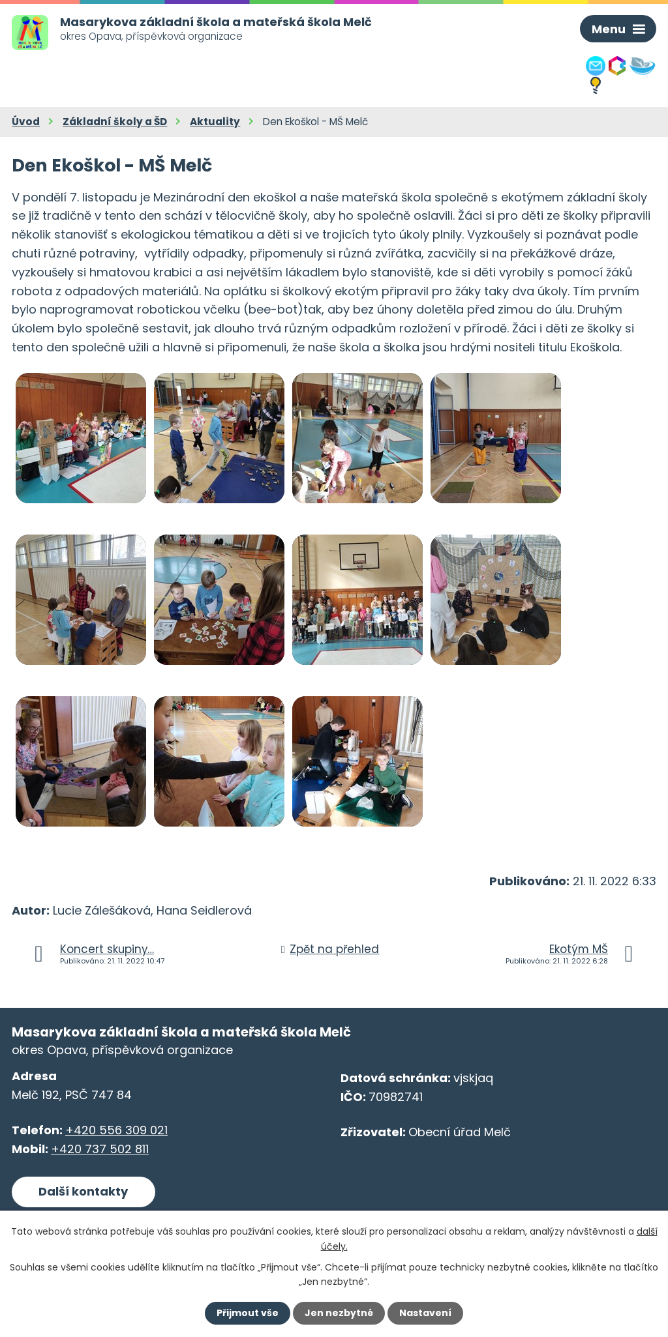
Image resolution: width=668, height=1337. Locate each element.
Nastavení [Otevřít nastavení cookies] (425, 1312)
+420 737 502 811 (100, 1149)
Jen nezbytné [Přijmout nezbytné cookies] (339, 1312)
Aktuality (215, 121)
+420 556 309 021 (116, 1130)
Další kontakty (83, 1191)
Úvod (26, 121)
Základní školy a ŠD (115, 121)
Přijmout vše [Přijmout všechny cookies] (248, 1312)
